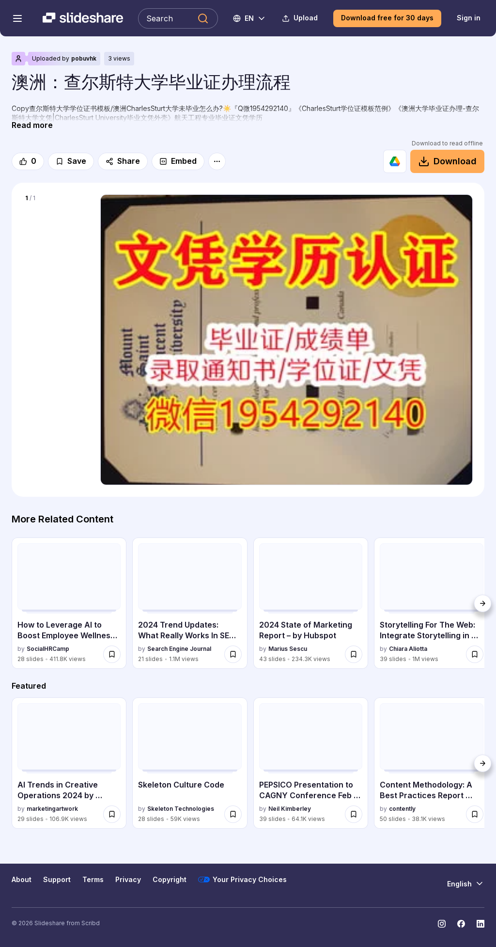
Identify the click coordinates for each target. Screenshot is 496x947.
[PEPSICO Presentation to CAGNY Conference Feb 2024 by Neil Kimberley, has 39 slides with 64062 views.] (310, 763)
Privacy (128, 879)
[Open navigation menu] (17, 18)
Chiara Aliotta (408, 648)
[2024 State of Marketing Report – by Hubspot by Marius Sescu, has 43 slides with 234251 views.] (310, 603)
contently (402, 808)
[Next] (482, 603)
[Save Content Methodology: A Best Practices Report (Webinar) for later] (474, 814)
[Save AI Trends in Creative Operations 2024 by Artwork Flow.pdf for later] (112, 814)
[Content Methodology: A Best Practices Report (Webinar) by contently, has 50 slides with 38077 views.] (431, 763)
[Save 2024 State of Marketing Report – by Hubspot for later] (353, 654)
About (21, 879)
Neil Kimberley (289, 808)
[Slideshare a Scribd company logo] (83, 18)
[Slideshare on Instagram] (442, 924)
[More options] (217, 161)
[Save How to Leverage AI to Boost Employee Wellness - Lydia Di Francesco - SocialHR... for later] (112, 654)
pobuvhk (83, 58)
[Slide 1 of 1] (56, 224)
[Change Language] (249, 18)
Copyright (169, 879)
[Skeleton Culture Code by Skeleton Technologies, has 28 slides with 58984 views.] (189, 763)
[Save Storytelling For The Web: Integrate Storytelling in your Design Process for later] (474, 654)
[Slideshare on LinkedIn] (480, 924)
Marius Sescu (287, 648)
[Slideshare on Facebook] (461, 924)
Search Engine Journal (179, 648)
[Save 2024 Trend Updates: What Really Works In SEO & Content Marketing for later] (233, 654)
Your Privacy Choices (242, 879)
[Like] (28, 161)
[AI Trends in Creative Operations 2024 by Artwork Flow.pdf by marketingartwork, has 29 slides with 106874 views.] (69, 763)
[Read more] (32, 125)
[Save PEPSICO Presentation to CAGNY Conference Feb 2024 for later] (353, 814)
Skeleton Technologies (180, 808)
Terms (93, 879)
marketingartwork (52, 808)
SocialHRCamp (48, 648)
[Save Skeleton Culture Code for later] (233, 814)
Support (57, 879)
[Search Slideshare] (178, 18)
